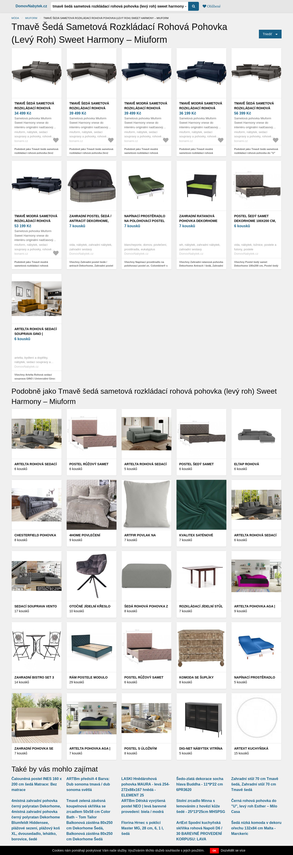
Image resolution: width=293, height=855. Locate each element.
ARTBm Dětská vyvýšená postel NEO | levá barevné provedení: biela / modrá (143, 806)
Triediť (267, 34)
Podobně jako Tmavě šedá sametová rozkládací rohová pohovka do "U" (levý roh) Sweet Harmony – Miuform (256, 153)
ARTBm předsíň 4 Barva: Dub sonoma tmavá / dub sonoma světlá (88, 784)
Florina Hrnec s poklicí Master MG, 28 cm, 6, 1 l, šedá (142, 828)
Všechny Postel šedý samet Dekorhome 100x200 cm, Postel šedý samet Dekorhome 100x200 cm (256, 266)
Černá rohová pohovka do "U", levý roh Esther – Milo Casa (254, 806)
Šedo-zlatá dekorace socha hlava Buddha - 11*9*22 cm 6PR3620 (199, 784)
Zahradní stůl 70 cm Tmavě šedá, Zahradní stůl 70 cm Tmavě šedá (254, 784)
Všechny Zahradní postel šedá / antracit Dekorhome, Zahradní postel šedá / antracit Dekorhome (91, 266)
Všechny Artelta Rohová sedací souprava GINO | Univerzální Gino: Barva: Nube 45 (35, 378)
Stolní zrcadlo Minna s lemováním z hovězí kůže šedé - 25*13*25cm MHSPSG (200, 806)
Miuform (31, 18)
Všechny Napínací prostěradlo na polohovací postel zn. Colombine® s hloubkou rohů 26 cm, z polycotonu (146, 266)
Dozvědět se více (233, 850)
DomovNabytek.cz (31, 6)
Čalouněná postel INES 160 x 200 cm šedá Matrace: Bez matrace (36, 784)
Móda (15, 18)
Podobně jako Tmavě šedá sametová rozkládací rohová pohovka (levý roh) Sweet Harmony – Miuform (36, 153)
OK (214, 850)
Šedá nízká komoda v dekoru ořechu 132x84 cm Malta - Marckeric (256, 828)
